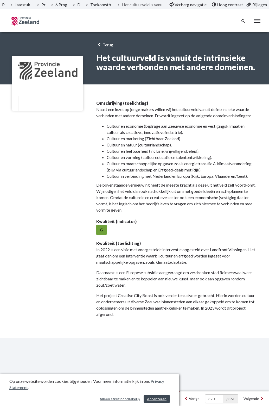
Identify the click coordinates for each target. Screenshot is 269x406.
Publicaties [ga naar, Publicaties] (5, 4)
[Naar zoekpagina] (243, 20)
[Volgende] (253, 398)
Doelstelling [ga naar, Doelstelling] (80, 4)
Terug (104, 44)
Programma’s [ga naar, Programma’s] (45, 4)
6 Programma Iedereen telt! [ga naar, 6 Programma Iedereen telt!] (63, 4)
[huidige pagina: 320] (214, 398)
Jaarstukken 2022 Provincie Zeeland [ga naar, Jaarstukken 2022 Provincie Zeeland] (25, 4)
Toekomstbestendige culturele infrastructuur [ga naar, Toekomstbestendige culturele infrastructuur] (102, 4)
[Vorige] (192, 398)
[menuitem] (188, 4)
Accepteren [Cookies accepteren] (156, 399)
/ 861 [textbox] (230, 399)
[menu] (257, 21)
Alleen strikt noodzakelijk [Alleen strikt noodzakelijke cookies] (120, 399)
